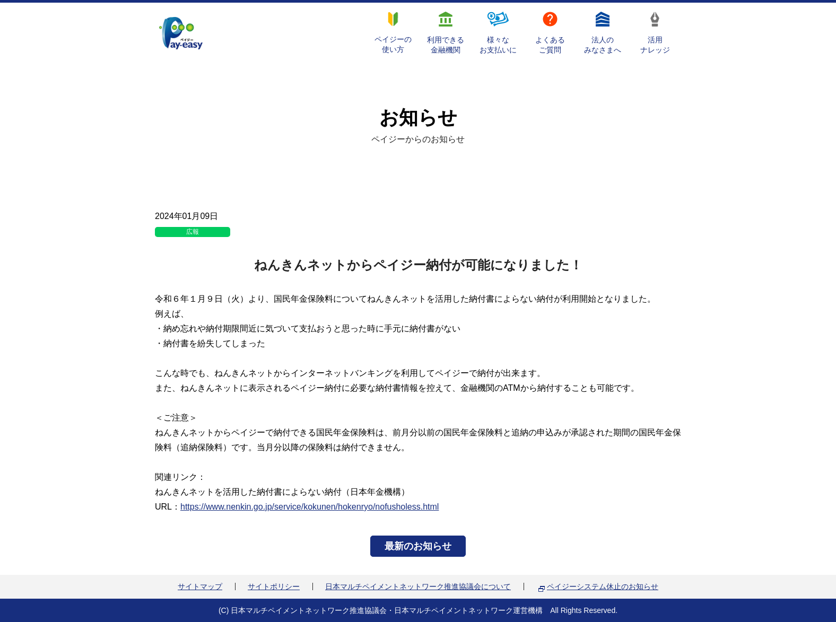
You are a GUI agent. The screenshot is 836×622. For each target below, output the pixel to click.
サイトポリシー (274, 586)
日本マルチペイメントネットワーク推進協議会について (418, 586)
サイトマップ (200, 586)
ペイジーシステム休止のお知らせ (602, 586)
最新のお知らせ (418, 546)
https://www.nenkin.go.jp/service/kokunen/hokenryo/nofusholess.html (309, 506)
